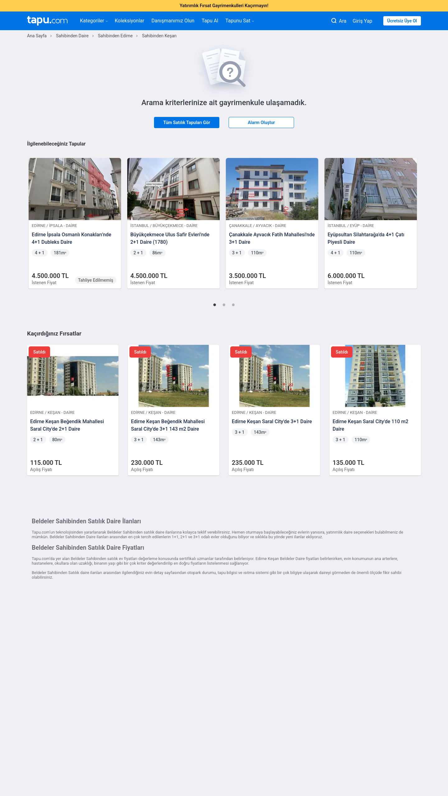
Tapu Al (210, 21)
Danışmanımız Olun (173, 21)
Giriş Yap (362, 21)
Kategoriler (94, 21)
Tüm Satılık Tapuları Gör (186, 122)
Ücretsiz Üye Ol (402, 20)
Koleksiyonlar (129, 21)
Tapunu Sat (239, 21)
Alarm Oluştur (261, 122)
